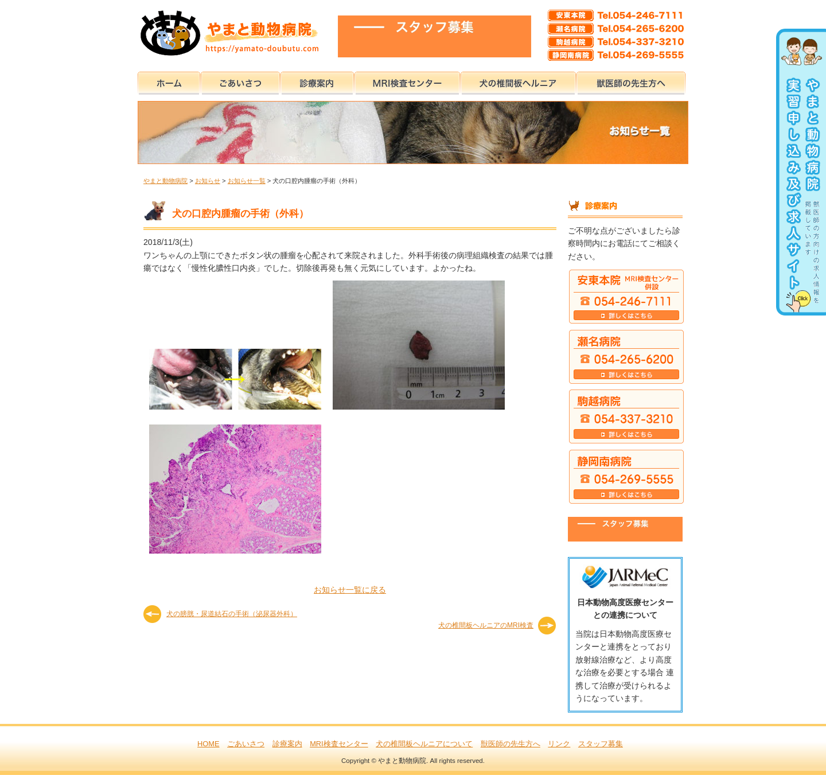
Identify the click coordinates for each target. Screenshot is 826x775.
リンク (559, 743)
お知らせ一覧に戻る (350, 589)
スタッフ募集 (600, 743)
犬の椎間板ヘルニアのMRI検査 (485, 625)
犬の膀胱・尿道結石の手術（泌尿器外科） (231, 614)
